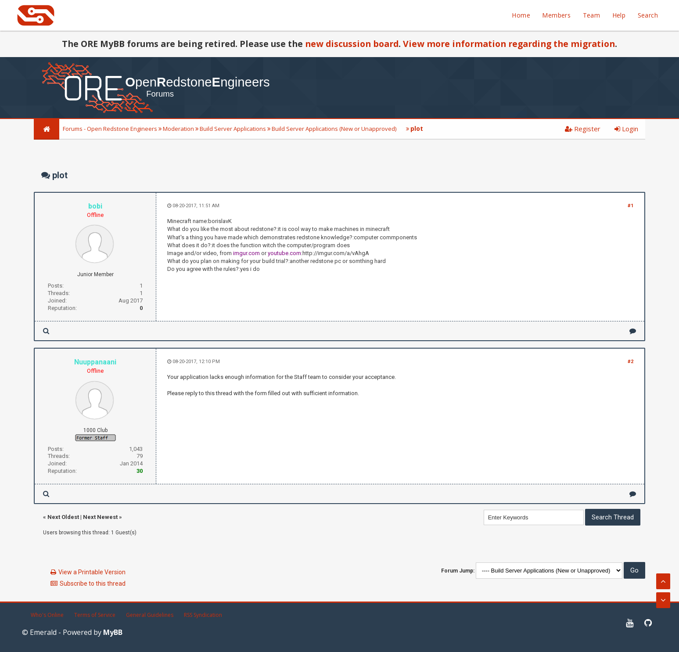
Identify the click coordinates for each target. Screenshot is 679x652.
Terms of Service (94, 615)
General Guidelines (149, 615)
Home (521, 15)
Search (648, 15)
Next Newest (100, 517)
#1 (630, 206)
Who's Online (47, 615)
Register (582, 128)
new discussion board (352, 44)
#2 (630, 361)
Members (556, 15)
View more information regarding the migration (509, 44)
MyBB (112, 632)
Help (619, 15)
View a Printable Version (92, 572)
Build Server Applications (233, 129)
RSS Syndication (203, 615)
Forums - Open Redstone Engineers (110, 129)
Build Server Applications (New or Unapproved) (334, 129)
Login (626, 128)
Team (591, 15)
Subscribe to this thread (93, 583)
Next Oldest (63, 517)
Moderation (178, 129)
